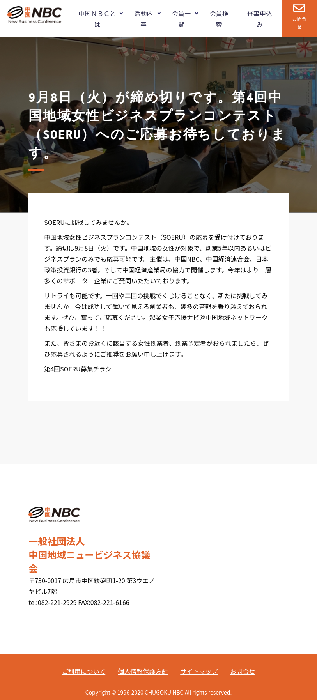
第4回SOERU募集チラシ (78, 368)
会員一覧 (181, 19)
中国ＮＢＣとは (97, 19)
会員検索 (219, 19)
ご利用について (84, 671)
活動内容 (143, 19)
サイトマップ (199, 671)
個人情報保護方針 (143, 671)
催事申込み (259, 19)
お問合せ (299, 22)
